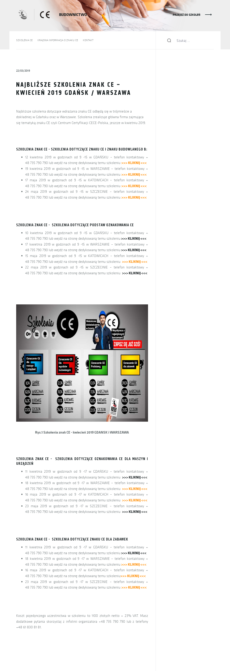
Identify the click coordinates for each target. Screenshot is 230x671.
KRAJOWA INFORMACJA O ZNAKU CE (58, 40)
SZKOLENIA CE (24, 40)
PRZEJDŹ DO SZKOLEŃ (186, 15)
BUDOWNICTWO (73, 14)
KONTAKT (88, 40)
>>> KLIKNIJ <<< (133, 238)
